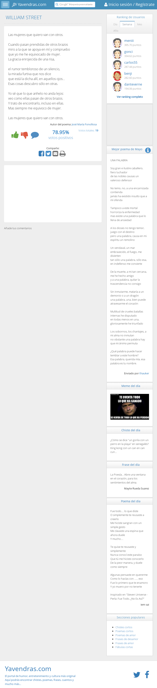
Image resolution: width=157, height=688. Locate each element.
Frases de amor (125, 643)
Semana (127, 24)
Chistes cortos (124, 627)
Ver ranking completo (130, 97)
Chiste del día (130, 430)
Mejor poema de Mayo (127, 149)
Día (115, 24)
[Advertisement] (53, 193)
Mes (139, 24)
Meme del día (130, 386)
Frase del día (131, 465)
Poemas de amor (126, 635)
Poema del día (130, 501)
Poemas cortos (124, 631)
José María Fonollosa (84, 124)
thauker (144, 373)
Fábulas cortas (124, 647)
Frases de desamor (127, 639)
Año (115, 30)
